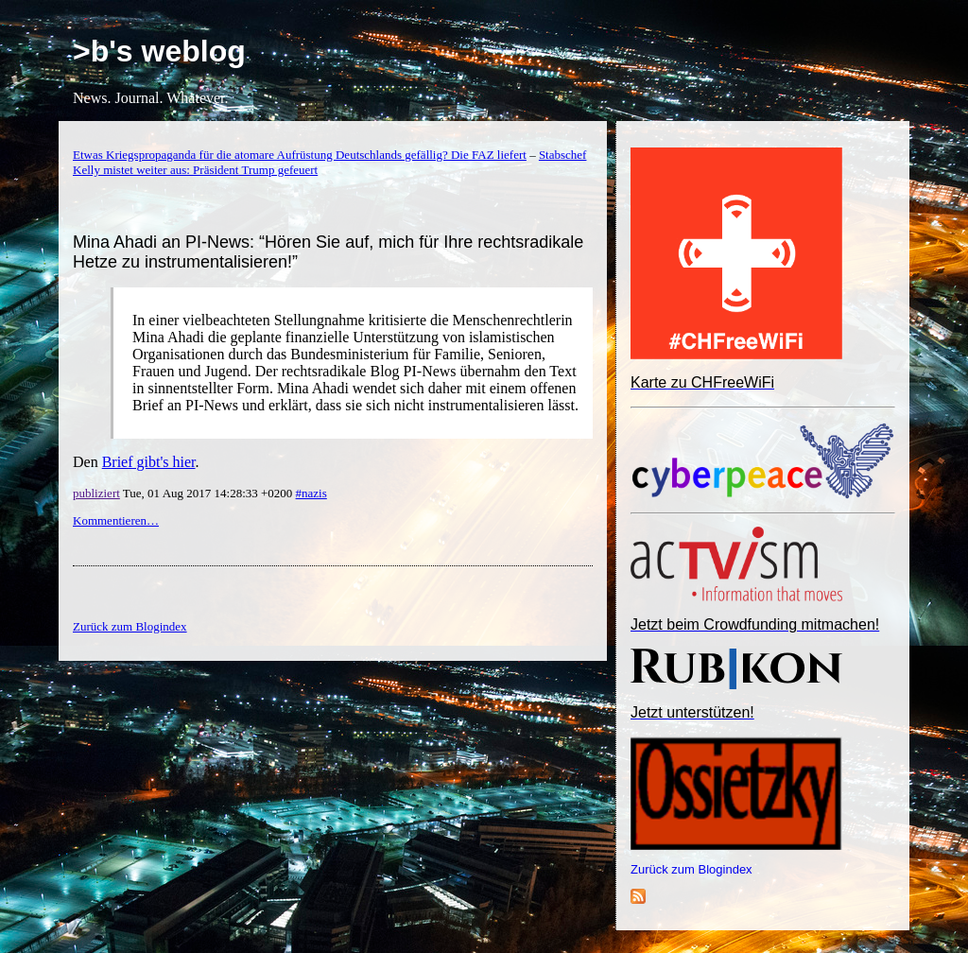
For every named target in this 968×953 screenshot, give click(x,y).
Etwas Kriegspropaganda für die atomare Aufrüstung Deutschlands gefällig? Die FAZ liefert (300, 154)
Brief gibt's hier (149, 462)
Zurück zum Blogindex (691, 869)
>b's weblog (159, 51)
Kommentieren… (116, 520)
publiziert (96, 493)
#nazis (311, 493)
